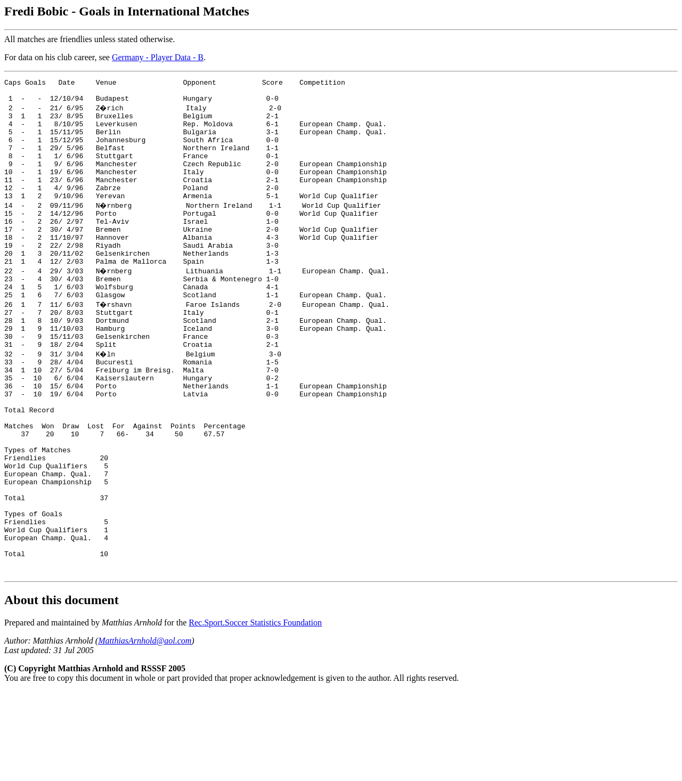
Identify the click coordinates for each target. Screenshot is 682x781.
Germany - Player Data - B (158, 57)
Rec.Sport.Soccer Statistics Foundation (255, 712)
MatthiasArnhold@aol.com (144, 730)
